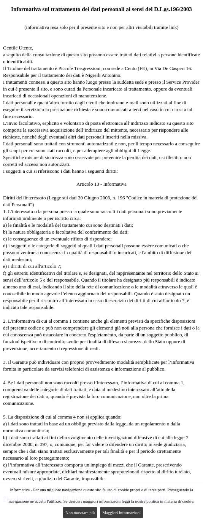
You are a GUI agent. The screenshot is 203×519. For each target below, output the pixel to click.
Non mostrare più (80, 512)
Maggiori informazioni (121, 512)
